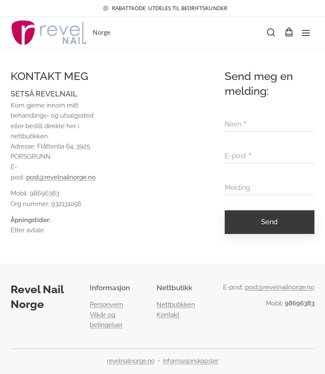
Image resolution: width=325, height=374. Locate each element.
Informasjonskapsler (190, 361)
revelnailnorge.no (130, 361)
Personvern (106, 304)
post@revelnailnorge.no (61, 177)
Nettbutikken (176, 304)
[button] (271, 32)
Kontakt (168, 315)
